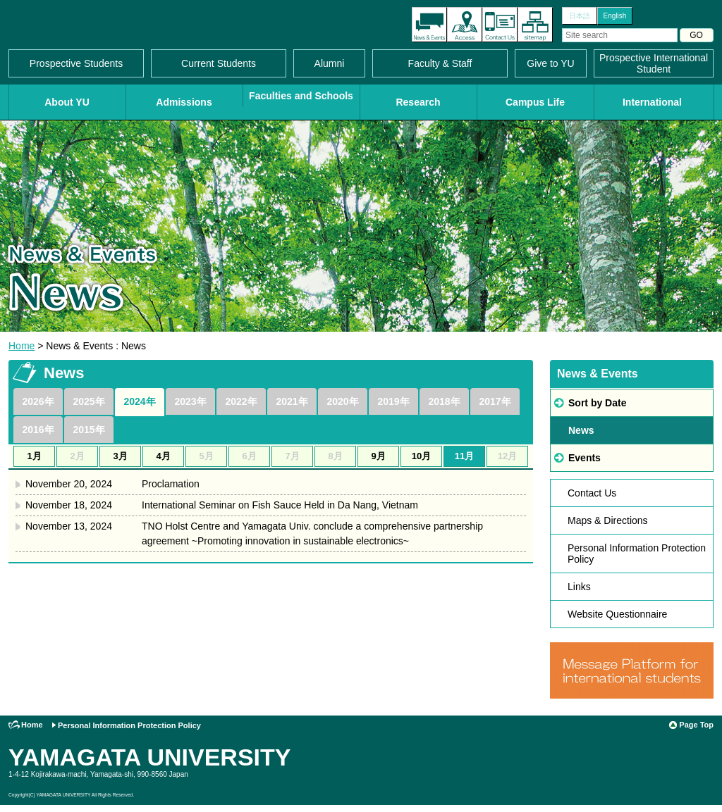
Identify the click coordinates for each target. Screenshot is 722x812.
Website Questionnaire (617, 614)
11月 (464, 456)
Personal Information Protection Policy (637, 553)
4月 (163, 456)
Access (464, 24)
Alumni (329, 63)
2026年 (38, 401)
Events (584, 457)
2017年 (494, 401)
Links (579, 586)
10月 (421, 456)
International (652, 102)
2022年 (241, 401)
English (615, 16)
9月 (378, 456)
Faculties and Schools (301, 95)
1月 (34, 456)
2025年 (88, 401)
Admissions (184, 102)
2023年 (190, 401)
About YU (67, 102)
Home (21, 345)
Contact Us (500, 24)
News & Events (597, 374)
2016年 (38, 429)
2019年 (393, 401)
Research (418, 102)
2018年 (444, 401)
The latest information (429, 24)
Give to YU (550, 63)
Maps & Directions (608, 520)
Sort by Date (597, 402)
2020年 (342, 401)
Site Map (535, 24)
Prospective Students (76, 63)
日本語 (579, 16)
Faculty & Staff (440, 63)
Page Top (696, 724)
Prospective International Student (653, 63)
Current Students (218, 63)
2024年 (139, 401)
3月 (120, 456)
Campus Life (535, 102)
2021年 (291, 401)
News (581, 430)
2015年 (88, 429)
